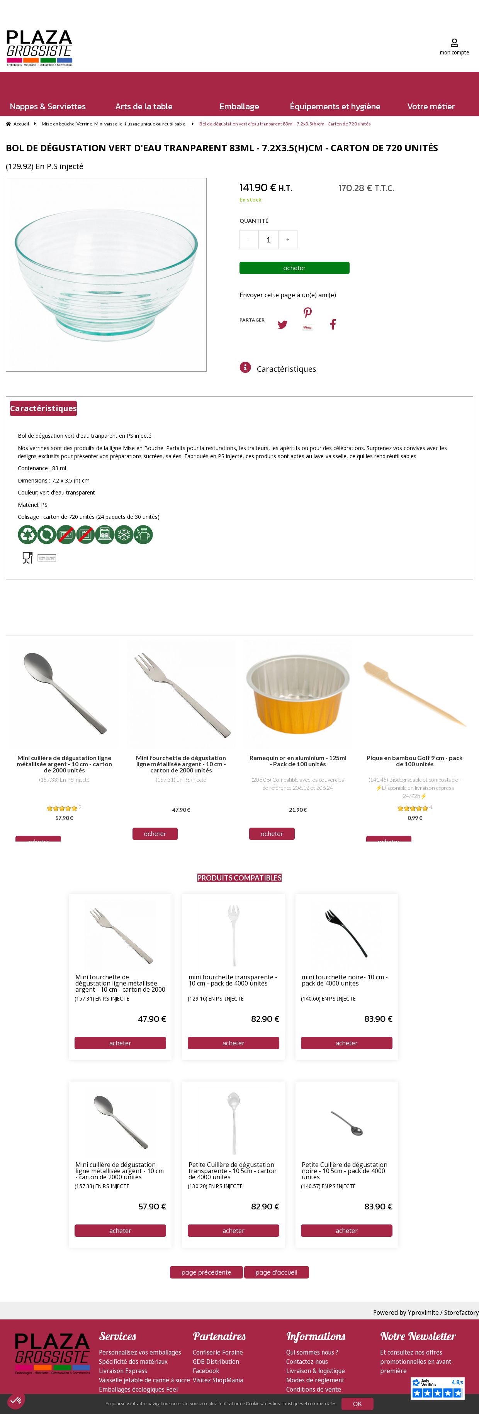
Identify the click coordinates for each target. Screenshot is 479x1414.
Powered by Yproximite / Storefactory (426, 1312)
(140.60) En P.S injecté (328, 999)
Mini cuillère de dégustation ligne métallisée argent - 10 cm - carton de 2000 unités (119, 1171)
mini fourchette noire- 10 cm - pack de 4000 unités (345, 980)
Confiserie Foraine (218, 1352)
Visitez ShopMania (218, 1380)
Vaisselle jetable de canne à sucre (144, 1380)
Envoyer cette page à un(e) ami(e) (288, 295)
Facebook (206, 1371)
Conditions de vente (313, 1389)
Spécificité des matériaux (133, 1361)
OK (357, 1404)
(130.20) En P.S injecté (215, 1187)
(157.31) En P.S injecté (102, 999)
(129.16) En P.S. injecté (216, 999)
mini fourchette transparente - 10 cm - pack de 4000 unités (233, 980)
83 (378, 1019)
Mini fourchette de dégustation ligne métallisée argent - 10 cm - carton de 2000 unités (120, 983)
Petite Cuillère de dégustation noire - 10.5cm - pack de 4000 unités (344, 1171)
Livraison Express (123, 1371)
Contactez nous (307, 1361)
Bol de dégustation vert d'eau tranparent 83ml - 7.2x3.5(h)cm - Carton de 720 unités (222, 147)
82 (265, 1019)
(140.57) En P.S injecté (328, 1187)
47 (152, 1019)
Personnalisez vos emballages (140, 1352)
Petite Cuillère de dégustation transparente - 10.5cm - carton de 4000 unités (233, 1171)
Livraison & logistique (315, 1371)
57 (152, 1206)
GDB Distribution (216, 1361)
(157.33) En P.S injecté (102, 1187)
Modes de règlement (315, 1380)
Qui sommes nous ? (312, 1352)
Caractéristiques (286, 369)
